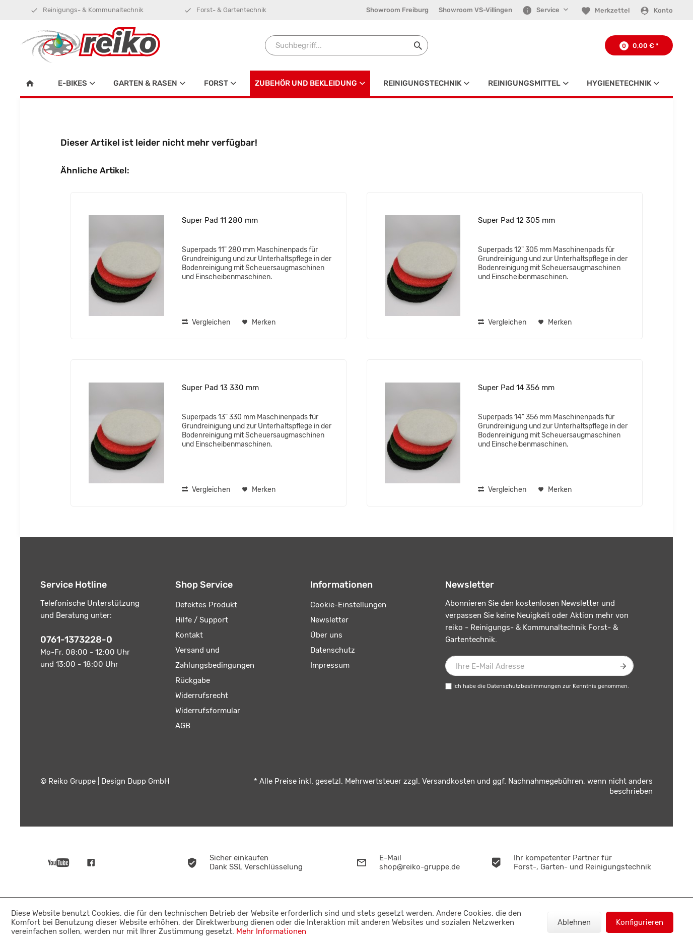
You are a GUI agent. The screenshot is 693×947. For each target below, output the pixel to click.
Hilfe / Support (201, 619)
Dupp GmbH (148, 781)
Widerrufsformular (207, 710)
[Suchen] (418, 45)
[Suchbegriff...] (346, 45)
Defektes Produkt (206, 604)
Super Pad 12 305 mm (516, 220)
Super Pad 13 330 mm (220, 387)
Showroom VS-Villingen (475, 10)
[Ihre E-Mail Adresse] (539, 666)
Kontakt (189, 635)
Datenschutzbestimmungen (524, 686)
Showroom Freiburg (397, 10)
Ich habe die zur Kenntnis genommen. (541, 686)
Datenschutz (332, 650)
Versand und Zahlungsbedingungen (214, 658)
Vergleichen (206, 322)
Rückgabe (192, 680)
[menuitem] (397, 10)
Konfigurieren (639, 922)
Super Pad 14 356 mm (516, 387)
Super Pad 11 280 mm (220, 220)
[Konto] (656, 10)
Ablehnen (574, 922)
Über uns (326, 635)
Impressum (330, 665)
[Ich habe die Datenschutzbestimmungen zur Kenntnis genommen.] (448, 686)
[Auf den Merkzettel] (258, 323)
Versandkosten (448, 781)
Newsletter (329, 619)
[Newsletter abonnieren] (623, 666)
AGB (182, 725)
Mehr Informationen (271, 931)
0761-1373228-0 (76, 639)
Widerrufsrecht (201, 695)
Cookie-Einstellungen (348, 604)
